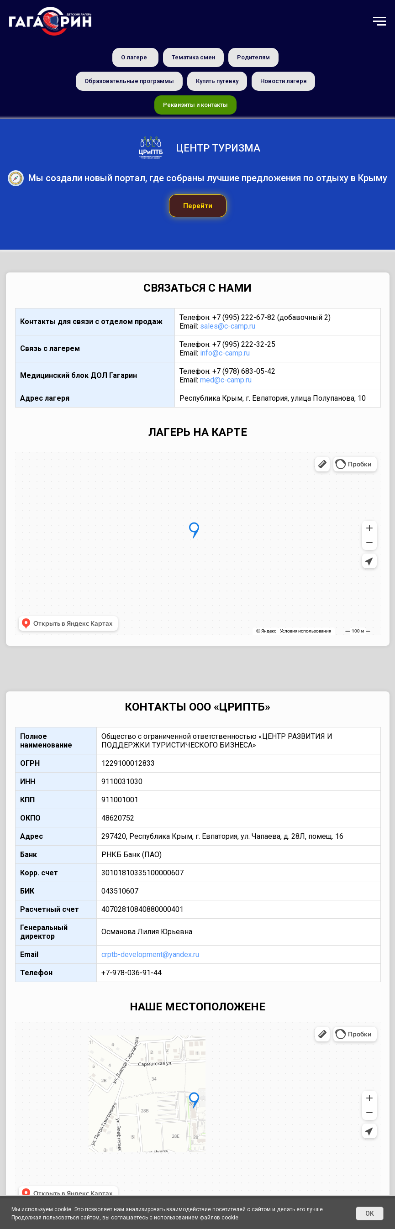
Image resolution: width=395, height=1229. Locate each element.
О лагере (134, 57)
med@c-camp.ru (226, 380)
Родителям (253, 57)
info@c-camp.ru (225, 353)
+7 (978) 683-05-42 (243, 371)
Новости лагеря (283, 81)
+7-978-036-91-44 (131, 972)
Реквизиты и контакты (195, 104)
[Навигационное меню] (379, 21)
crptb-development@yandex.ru (150, 954)
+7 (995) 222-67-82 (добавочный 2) (271, 317)
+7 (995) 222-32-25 (243, 344)
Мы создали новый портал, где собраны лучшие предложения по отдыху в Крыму (207, 178)
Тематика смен (193, 57)
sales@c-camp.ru (227, 326)
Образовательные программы (129, 81)
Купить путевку (217, 81)
